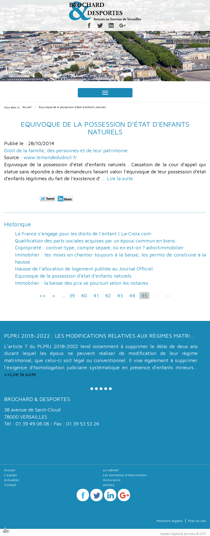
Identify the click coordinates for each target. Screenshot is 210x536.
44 (132, 295)
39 (72, 295)
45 (144, 295)
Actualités (11, 480)
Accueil (26, 107)
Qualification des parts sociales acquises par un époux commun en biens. (95, 241)
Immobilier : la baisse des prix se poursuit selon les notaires (81, 283)
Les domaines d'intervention (125, 475)
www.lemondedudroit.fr (50, 157)
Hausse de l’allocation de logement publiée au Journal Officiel (84, 269)
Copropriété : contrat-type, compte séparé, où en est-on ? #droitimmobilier (99, 247)
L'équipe (10, 475)
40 (84, 295)
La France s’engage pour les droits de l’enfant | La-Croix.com (83, 233)
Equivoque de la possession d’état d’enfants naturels (72, 107)
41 (96, 295)
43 (120, 295)
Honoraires (111, 480)
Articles (108, 485)
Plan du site (197, 521)
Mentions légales (170, 521)
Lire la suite (120, 178)
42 (108, 295)
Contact (10, 485)
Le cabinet (111, 470)
